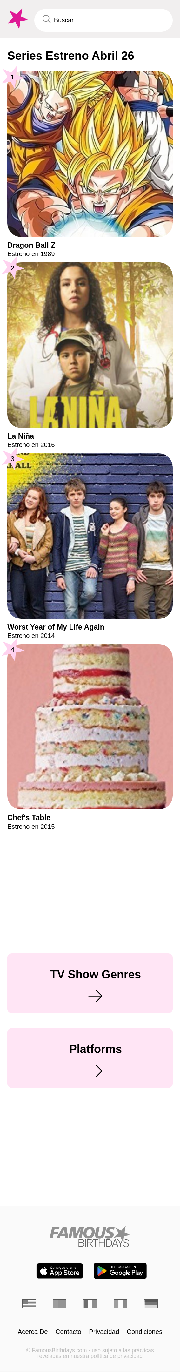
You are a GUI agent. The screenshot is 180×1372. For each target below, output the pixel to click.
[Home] (90, 1236)
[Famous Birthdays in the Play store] (120, 1271)
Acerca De (33, 1332)
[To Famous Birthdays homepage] (17, 19)
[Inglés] (29, 1303)
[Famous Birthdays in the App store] (59, 1271)
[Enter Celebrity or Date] (103, 20)
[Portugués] (60, 1303)
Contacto (68, 1332)
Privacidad (104, 1332)
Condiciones (144, 1332)
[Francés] (90, 1303)
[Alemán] (151, 1303)
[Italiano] (121, 1303)
